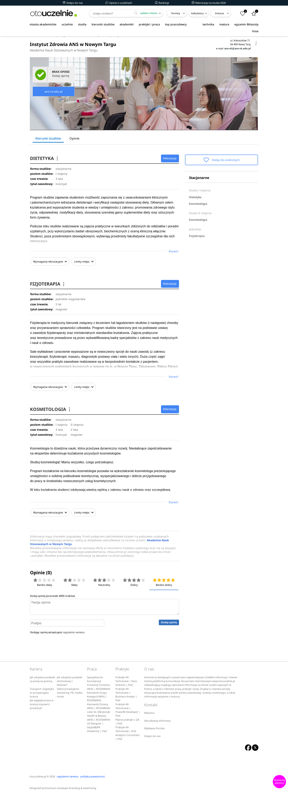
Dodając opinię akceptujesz (57, 631)
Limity (83, 261)
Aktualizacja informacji (157, 719)
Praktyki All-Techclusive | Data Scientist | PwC (126, 680)
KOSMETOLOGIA (51, 408)
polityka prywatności (92, 775)
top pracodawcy (176, 24)
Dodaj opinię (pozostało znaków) (52, 594)
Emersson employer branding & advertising (70, 787)
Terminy (175, 13)
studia (82, 24)
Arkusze (219, 13)
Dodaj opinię (169, 621)
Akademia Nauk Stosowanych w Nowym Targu (64, 50)
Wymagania (49, 261)
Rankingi (162, 3)
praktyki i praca (149, 24)
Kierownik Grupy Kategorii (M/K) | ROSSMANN (97, 695)
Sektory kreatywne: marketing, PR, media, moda (70, 691)
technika (208, 24)
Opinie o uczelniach (119, 3)
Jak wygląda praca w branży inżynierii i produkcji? (41, 703)
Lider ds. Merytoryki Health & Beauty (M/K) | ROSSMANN (98, 714)
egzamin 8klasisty (246, 24)
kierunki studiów (103, 24)
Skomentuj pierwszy (279, 781)
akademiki (127, 24)
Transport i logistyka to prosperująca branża (42, 691)
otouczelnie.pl (38, 775)
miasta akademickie (43, 24)
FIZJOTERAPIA (48, 283)
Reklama (149, 711)
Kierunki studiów (48, 138)
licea (255, 31)
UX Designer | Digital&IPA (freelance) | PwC (97, 726)
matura (224, 24)
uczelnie (67, 24)
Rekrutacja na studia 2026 (209, 3)
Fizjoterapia (197, 236)
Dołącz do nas (73, 3)
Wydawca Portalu (154, 727)
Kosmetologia (198, 204)
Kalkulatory (197, 13)
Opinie (74, 138)
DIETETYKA (45, 158)
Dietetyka (195, 197)
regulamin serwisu (74, 631)
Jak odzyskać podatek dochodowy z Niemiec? (69, 680)
